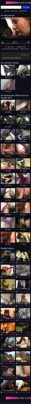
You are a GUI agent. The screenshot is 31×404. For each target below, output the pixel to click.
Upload (26, 7)
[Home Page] (15, 2)
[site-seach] (19, 7)
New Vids (6, 11)
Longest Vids (23, 11)
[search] (11, 7)
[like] (2, 42)
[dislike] (28, 42)
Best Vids (14, 11)
